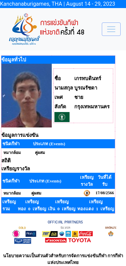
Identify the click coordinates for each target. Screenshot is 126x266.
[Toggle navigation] (111, 29)
